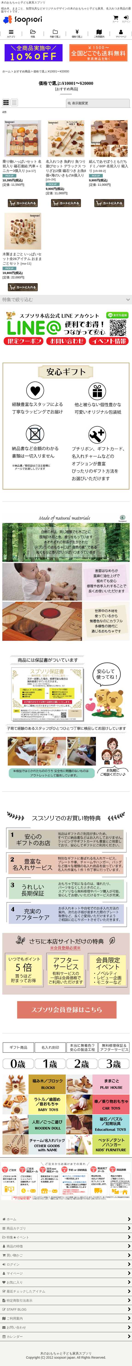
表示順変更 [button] (78, 103)
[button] (66, 299)
